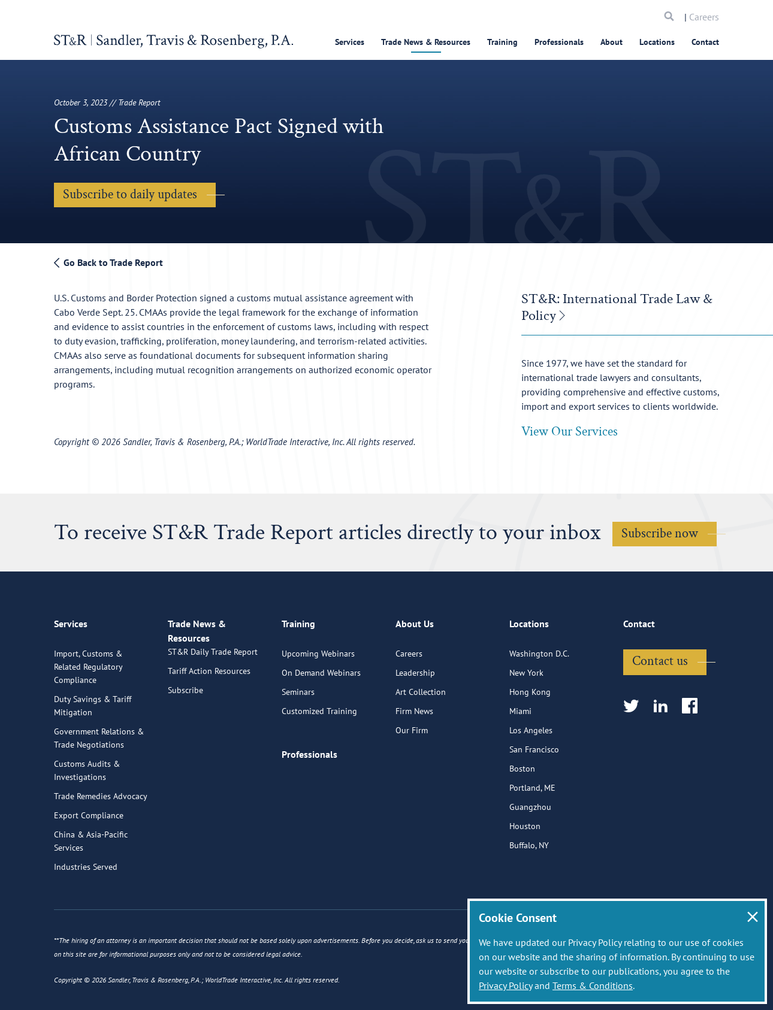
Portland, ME (532, 835)
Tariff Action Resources (209, 732)
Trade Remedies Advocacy (100, 843)
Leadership (415, 720)
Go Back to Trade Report (108, 262)
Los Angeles (530, 777)
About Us (414, 676)
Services (349, 42)
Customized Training (319, 758)
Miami (520, 758)
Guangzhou (530, 854)
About (611, 42)
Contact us (660, 708)
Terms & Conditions (592, 985)
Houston (525, 873)
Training (502, 42)
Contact (705, 42)
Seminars (298, 739)
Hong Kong (530, 739)
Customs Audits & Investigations (87, 818)
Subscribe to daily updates (130, 194)
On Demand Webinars (321, 720)
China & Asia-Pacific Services (91, 888)
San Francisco (534, 796)
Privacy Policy (505, 985)
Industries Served (85, 914)
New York (526, 720)
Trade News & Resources (425, 42)
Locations (657, 42)
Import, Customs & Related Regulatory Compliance (88, 714)
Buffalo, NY (529, 892)
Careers (704, 17)
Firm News (414, 758)
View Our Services (569, 431)
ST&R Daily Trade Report (213, 712)
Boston (522, 816)
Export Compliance (88, 862)
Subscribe (185, 751)
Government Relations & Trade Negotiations (99, 785)
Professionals (559, 42)
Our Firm (411, 777)
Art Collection (420, 739)
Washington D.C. (539, 700)
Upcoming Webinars (318, 700)
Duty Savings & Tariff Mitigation (92, 753)
